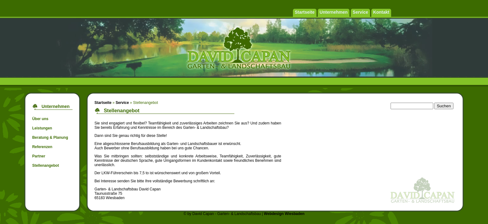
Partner (38, 156)
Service (122, 102)
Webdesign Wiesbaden (284, 214)
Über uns (40, 119)
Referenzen (42, 147)
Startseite (102, 102)
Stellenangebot (45, 165)
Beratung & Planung (50, 137)
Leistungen (42, 128)
